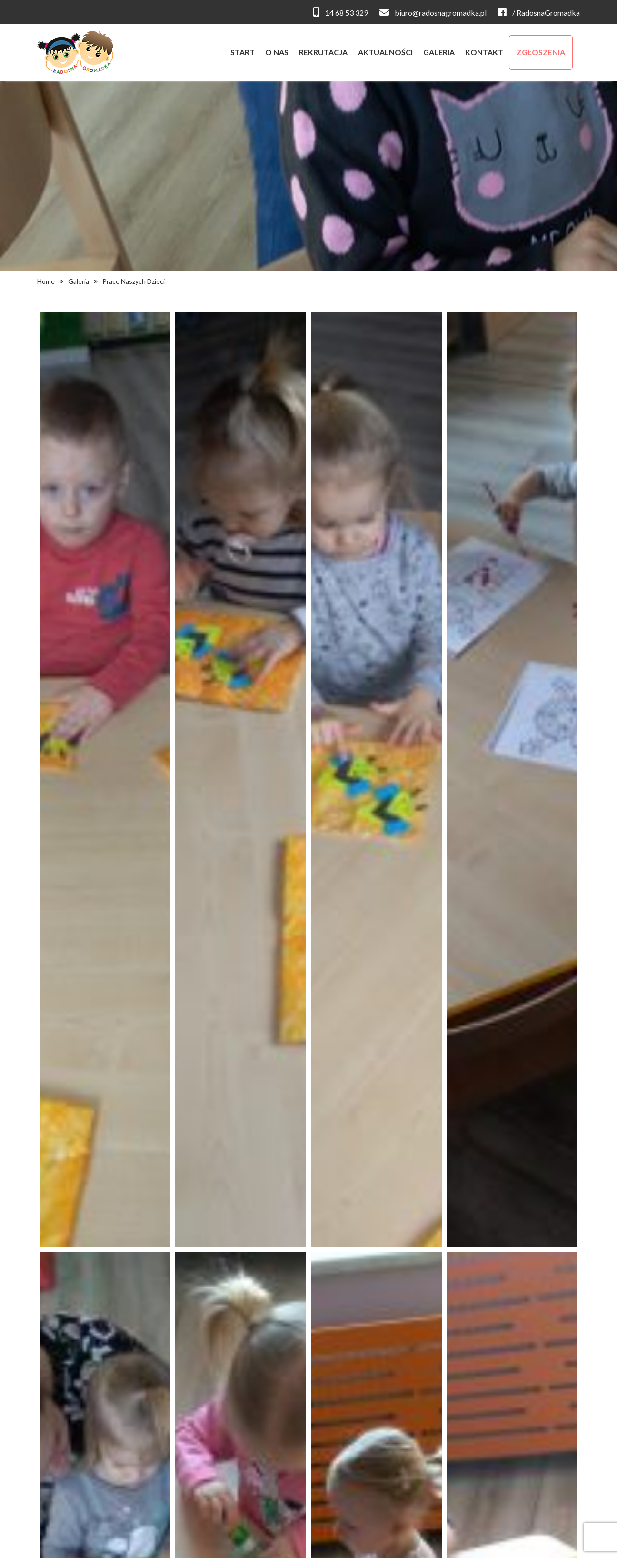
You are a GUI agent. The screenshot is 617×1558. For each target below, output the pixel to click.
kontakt (484, 52)
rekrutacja (323, 52)
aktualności (385, 52)
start (242, 52)
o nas (277, 52)
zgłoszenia (541, 52)
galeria (439, 52)
